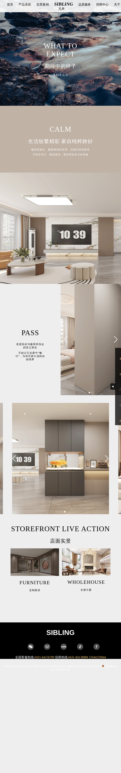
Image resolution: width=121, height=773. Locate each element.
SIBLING (63, 3)
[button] (116, 346)
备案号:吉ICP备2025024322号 (84, 666)
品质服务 (84, 4)
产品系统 (25, 4)
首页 (10, 4)
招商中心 (102, 4)
